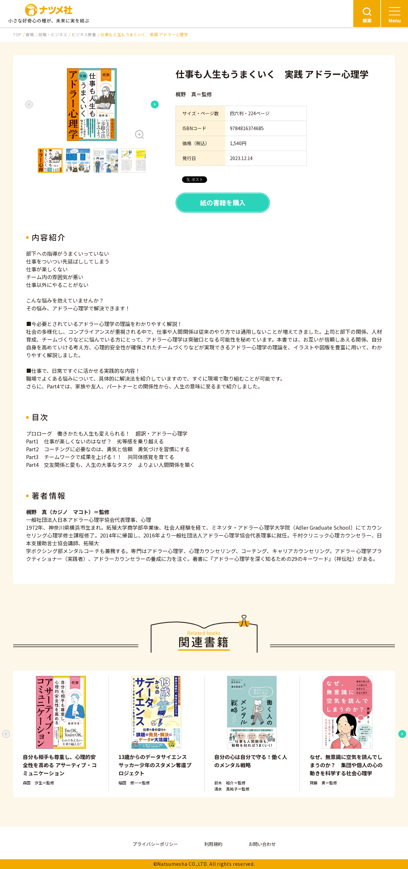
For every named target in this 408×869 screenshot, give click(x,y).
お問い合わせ (262, 844)
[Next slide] (155, 104)
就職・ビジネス (52, 34)
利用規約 (213, 844)
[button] (92, 104)
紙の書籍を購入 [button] (223, 202)
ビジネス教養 (84, 34)
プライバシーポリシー (155, 844)
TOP (17, 34)
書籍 (30, 34)
